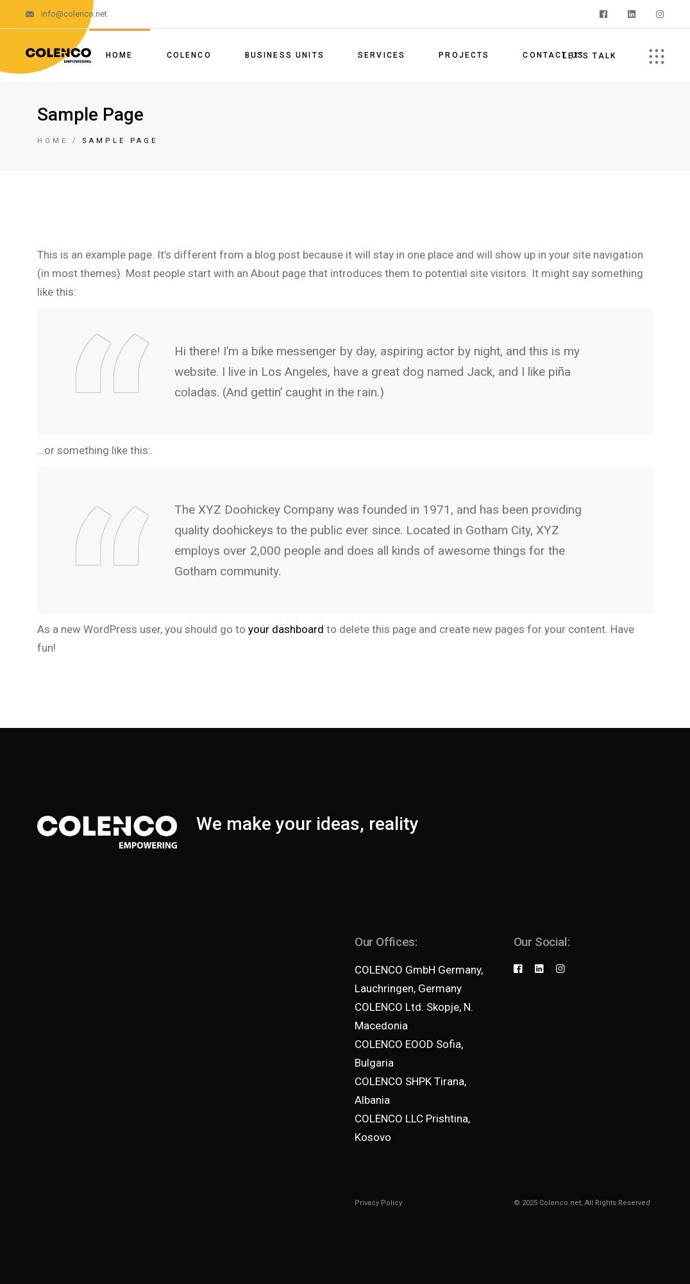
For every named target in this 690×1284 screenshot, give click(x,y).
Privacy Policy (378, 1203)
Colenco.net (560, 1203)
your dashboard (286, 629)
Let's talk (589, 55)
